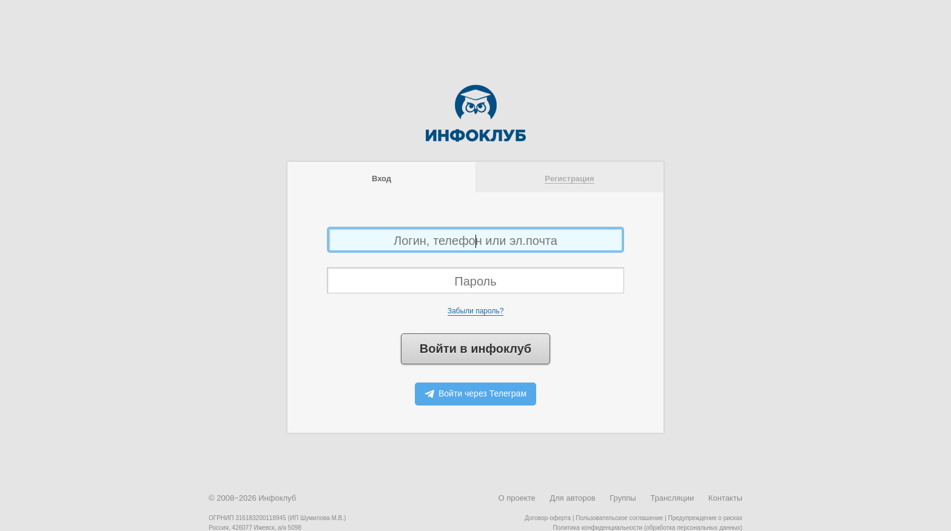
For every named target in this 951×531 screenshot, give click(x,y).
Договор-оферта (548, 518)
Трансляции (672, 498)
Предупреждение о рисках (705, 518)
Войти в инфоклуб (475, 348)
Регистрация (569, 178)
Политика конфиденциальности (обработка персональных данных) (647, 527)
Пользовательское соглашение (619, 518)
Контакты (725, 498)
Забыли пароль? (476, 311)
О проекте (516, 498)
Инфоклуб (277, 498)
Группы (623, 498)
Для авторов (572, 498)
